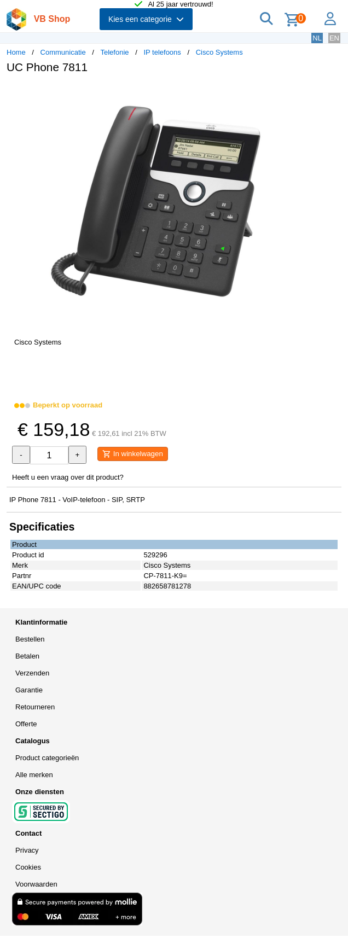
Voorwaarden (36, 884)
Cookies (28, 867)
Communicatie (63, 52)
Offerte (26, 724)
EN (334, 38)
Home (16, 52)
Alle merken (34, 775)
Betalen (27, 656)
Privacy (27, 850)
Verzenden (32, 673)
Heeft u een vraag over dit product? (68, 477)
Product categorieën (47, 758)
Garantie (29, 690)
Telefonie (115, 52)
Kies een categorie (146, 19)
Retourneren (35, 707)
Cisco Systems (219, 52)
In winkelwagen (132, 454)
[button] (325, 93)
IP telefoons (162, 52)
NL (317, 38)
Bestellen (29, 639)
